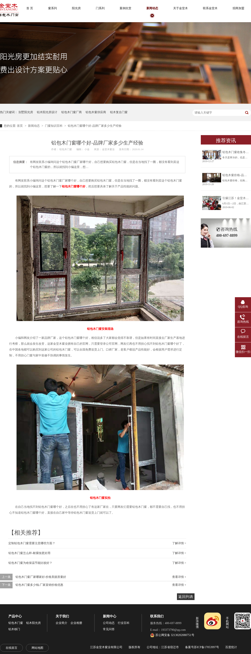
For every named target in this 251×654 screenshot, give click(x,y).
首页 (20, 125)
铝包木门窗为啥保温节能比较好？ (30, 562)
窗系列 (52, 8)
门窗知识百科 (54, 125)
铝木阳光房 (33, 623)
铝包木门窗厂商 (71, 112)
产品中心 (15, 616)
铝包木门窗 (15, 623)
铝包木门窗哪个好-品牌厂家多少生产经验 (95, 125)
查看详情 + (179, 576)
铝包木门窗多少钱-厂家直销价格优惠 (39, 584)
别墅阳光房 (25, 112)
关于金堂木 (180, 8)
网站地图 (37, 647)
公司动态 (109, 623)
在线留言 (11, 647)
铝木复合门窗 (119, 112)
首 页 (29, 8)
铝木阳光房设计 (47, 112)
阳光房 (76, 8)
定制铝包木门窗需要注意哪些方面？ (31, 543)
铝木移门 (14, 629)
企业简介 (61, 623)
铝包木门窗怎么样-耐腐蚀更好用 (29, 553)
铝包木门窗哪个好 (73, 186)
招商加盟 (238, 8)
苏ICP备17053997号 (206, 647)
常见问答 (109, 629)
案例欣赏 (125, 8)
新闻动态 (152, 8)
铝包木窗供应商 (96, 112)
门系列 (100, 8)
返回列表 (185, 597)
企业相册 (76, 623)
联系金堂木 (210, 8)
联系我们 (157, 616)
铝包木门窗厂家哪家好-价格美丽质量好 (40, 576)
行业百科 (123, 623)
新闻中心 (109, 616)
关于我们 (62, 616)
